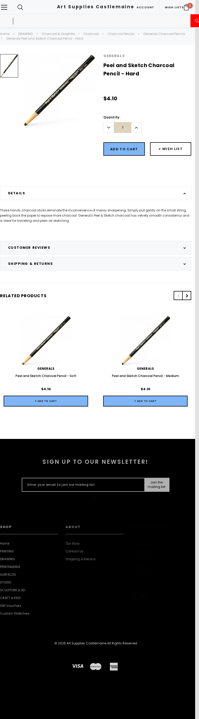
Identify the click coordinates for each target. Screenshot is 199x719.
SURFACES (8, 574)
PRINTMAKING (10, 567)
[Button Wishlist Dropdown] (170, 149)
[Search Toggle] (20, 7)
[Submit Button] (156, 484)
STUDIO (5, 582)
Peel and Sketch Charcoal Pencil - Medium (145, 376)
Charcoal (91, 34)
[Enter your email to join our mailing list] (82, 484)
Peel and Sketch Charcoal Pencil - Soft (46, 376)
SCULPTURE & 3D (12, 590)
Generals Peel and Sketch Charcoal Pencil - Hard (44, 38)
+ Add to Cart (46, 401)
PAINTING (7, 551)
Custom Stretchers (15, 613)
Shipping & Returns (81, 559)
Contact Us (74, 551)
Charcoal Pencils (121, 34)
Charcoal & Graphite (58, 34)
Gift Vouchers (10, 605)
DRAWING (25, 34)
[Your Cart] (186, 7)
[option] (9, 67)
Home (4, 34)
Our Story (73, 543)
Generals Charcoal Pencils (164, 34)
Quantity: (111, 117)
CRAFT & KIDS (10, 598)
